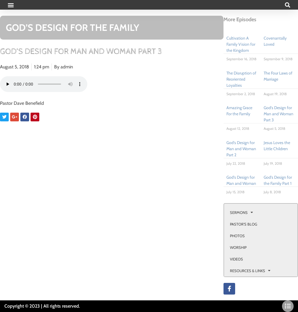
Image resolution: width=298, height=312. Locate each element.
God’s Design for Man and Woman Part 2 (241, 148)
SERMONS (241, 212)
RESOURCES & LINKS (250, 270)
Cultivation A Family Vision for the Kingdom (240, 44)
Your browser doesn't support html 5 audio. (43, 84)
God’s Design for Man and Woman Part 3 (278, 114)
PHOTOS (237, 235)
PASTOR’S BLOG (243, 224)
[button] (10, 5)
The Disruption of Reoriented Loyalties (241, 79)
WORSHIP (238, 247)
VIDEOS (236, 259)
